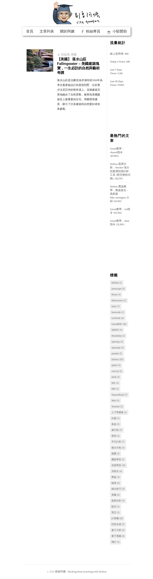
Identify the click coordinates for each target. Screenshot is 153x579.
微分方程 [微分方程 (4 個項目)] (118, 447)
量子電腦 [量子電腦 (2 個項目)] (118, 536)
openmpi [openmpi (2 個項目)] (117, 347)
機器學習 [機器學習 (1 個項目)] (117, 459)
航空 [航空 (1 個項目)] (115, 506)
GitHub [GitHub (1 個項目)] (116, 282)
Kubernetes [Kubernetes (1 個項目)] (118, 300)
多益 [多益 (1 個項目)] (115, 424)
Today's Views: (118, 61)
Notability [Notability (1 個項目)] (118, 335)
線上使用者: (117, 53)
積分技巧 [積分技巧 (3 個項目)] (118, 488)
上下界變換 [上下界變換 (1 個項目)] (119, 412)
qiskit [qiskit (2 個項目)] (116, 365)
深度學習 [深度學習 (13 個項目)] (118, 465)
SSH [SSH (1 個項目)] (115, 388)
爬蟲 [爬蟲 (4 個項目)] (115, 477)
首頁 (29, 31)
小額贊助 (120, 31)
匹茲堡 (65, 54)
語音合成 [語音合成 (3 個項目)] (118, 524)
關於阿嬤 (67, 31)
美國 (73, 54)
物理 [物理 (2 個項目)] (115, 483)
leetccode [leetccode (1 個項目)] (117, 312)
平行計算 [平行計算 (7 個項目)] (118, 441)
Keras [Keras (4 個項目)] (116, 294)
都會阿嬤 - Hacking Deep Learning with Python (80, 571)
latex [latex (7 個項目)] (115, 306)
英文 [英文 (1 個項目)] (115, 512)
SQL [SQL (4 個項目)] (115, 383)
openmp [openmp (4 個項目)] (117, 341)
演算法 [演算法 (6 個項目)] (116, 471)
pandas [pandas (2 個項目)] (116, 353)
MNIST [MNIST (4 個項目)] (116, 329)
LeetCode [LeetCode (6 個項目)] (117, 318)
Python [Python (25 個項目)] (117, 359)
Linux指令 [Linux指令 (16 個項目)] (119, 324)
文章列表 (47, 31)
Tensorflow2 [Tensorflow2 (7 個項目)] (119, 394)
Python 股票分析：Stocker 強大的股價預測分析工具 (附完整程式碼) (120, 171)
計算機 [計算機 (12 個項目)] (117, 518)
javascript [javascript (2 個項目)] (118, 288)
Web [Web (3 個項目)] (115, 400)
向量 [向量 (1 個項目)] (115, 418)
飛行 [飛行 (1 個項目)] (115, 542)
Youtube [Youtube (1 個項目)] (117, 406)
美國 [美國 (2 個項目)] (115, 494)
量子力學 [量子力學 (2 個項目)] (118, 530)
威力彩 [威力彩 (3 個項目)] (116, 430)
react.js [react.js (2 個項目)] (116, 371)
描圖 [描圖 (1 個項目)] (115, 453)
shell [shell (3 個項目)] (115, 377)
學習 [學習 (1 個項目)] (115, 435)
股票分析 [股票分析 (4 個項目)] (118, 500)
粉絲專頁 (93, 31)
